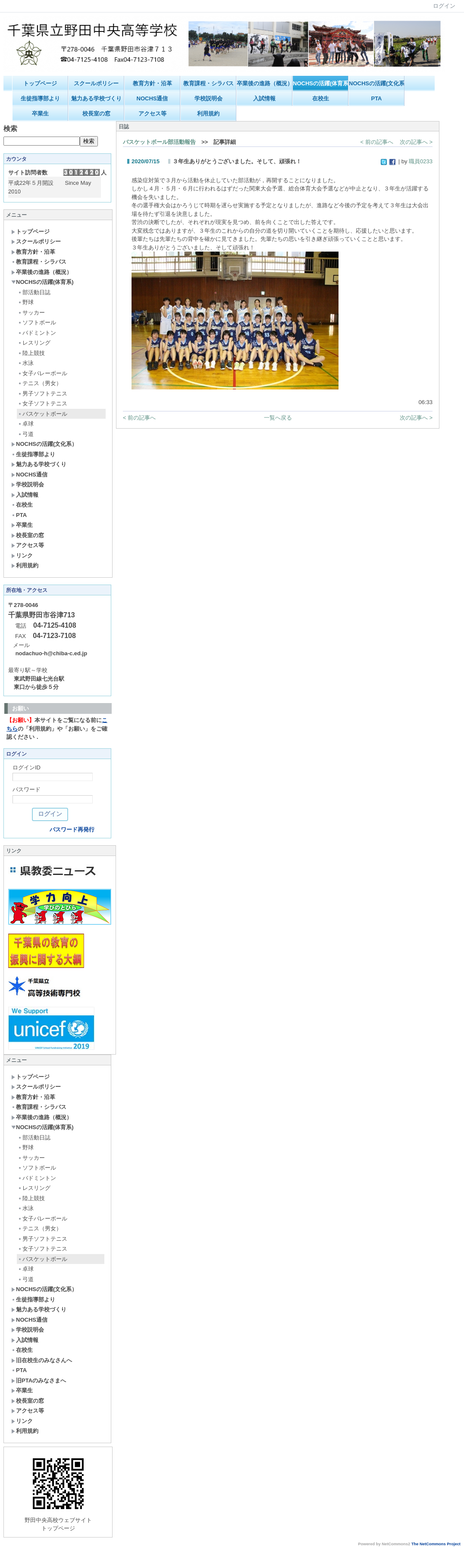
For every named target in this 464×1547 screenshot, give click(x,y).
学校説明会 (208, 98)
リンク (22, 555)
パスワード (27, 789)
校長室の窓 (96, 113)
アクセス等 (152, 113)
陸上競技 (31, 353)
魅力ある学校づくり (96, 98)
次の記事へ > (416, 142)
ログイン (444, 6)
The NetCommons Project (436, 1544)
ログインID (27, 767)
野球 (26, 302)
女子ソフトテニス (42, 403)
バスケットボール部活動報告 (159, 142)
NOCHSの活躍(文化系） (376, 83)
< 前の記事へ (377, 142)
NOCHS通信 (152, 98)
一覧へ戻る (278, 417)
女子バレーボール (42, 373)
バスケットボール (42, 414)
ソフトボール (37, 322)
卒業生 (40, 113)
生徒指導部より (40, 98)
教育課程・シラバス (208, 83)
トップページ (40, 83)
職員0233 (421, 161)
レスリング (34, 342)
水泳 (26, 363)
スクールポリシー (96, 83)
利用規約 (208, 113)
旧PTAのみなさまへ (38, 1380)
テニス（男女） (40, 383)
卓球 (26, 423)
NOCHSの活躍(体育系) (320, 83)
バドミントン (37, 333)
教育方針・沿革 (152, 83)
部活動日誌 (34, 292)
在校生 (320, 98)
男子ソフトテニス (42, 393)
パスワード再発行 (72, 829)
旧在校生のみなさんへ (41, 1360)
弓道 (26, 434)
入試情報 (264, 98)
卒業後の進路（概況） (264, 83)
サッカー (31, 312)
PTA (376, 98)
